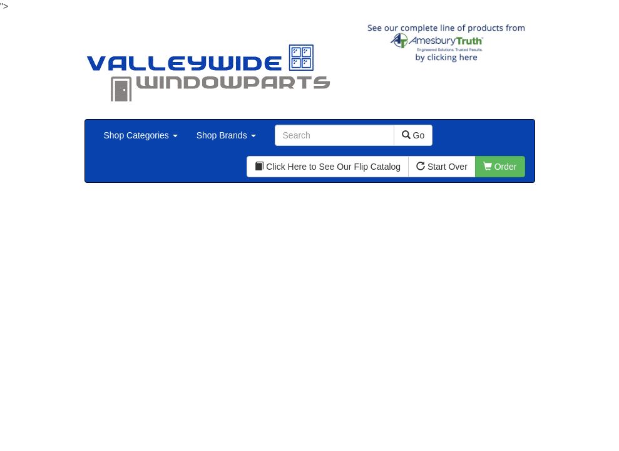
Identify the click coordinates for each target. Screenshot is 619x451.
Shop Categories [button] (141, 135)
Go (413, 135)
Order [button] (500, 167)
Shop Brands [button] (226, 135)
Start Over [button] (442, 167)
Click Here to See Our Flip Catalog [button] (328, 167)
